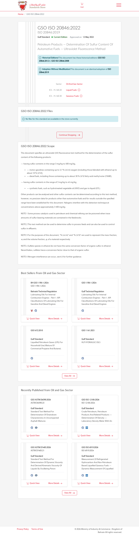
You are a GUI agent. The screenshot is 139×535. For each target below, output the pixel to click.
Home (20, 14)
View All (69, 376)
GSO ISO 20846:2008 (60, 61)
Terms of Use (37, 529)
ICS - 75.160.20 (55, 90)
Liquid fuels (73, 90)
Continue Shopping (69, 135)
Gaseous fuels (74, 96)
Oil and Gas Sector (74, 84)
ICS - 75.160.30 (55, 96)
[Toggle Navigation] (118, 6)
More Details (55, 318)
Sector (59, 84)
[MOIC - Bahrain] (31, 5)
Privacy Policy (23, 529)
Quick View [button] (33, 318)
